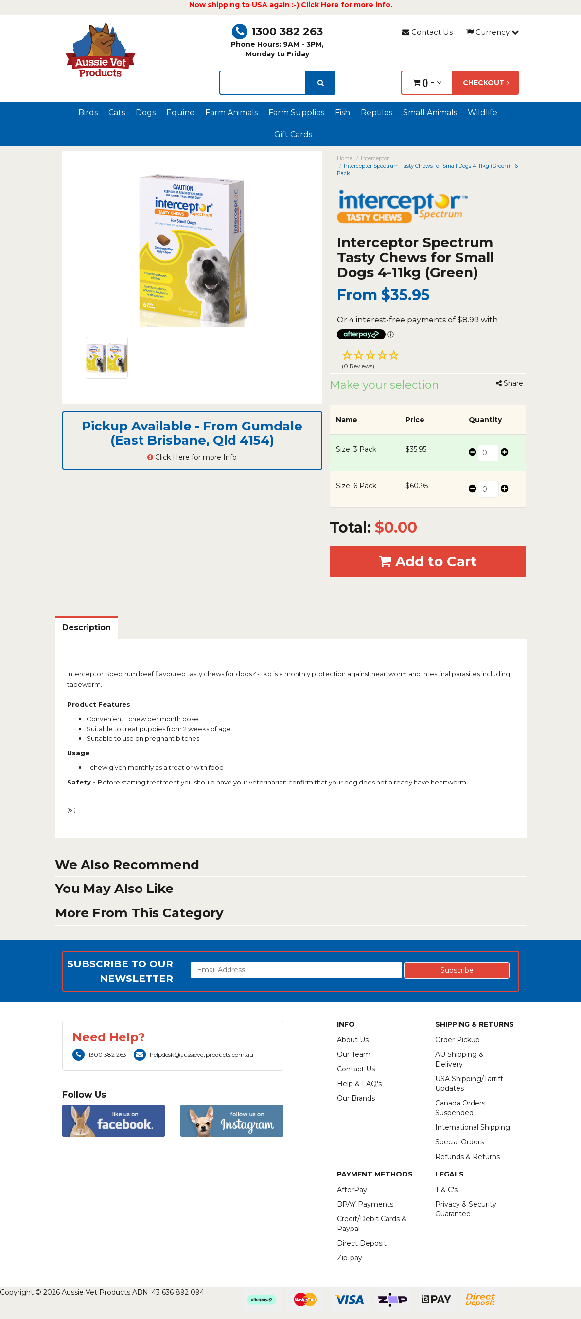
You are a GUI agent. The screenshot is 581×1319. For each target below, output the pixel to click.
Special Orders (459, 1142)
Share (509, 383)
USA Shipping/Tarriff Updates (469, 1083)
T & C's (446, 1189)
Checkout (486, 82)
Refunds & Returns (467, 1156)
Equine (180, 112)
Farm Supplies (296, 112)
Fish (342, 112)
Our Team (353, 1054)
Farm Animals (231, 112)
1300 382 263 (277, 31)
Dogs (146, 112)
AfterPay (352, 1189)
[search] (320, 83)
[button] (428, 361)
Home (344, 158)
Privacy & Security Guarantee (465, 1209)
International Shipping (472, 1127)
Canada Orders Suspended (460, 1108)
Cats (116, 112)
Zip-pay (349, 1257)
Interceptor (375, 158)
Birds (88, 112)
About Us (353, 1039)
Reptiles (376, 112)
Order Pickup (457, 1039)
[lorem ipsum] (262, 83)
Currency (492, 31)
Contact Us (427, 31)
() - (427, 82)
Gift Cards (293, 134)
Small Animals (430, 112)
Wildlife (482, 112)
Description (86, 627)
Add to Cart (428, 561)
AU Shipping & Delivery (459, 1059)
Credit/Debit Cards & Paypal (371, 1223)
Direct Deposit (362, 1243)
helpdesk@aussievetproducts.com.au (193, 1054)
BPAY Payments (365, 1204)
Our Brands (356, 1098)
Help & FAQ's (359, 1083)
